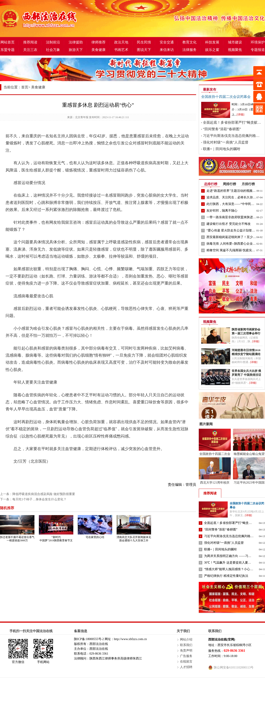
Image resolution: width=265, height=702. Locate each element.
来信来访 (167, 50)
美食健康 (98, 50)
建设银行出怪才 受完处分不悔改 (228, 223)
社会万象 (53, 50)
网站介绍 (186, 639)
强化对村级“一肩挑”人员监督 (225, 142)
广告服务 (186, 656)
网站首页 (7, 42)
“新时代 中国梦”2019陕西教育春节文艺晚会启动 (56, 540)
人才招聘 (186, 667)
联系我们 (186, 645)
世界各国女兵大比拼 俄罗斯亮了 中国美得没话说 (246, 374)
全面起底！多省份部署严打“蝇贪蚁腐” (233, 122)
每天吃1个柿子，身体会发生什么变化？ (39, 499)
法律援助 (76, 42)
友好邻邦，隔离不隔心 (221, 210)
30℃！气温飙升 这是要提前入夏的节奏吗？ (233, 562)
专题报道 (258, 50)
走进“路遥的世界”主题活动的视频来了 (232, 190)
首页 (24, 87)
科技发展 (212, 42)
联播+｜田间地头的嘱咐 (221, 149)
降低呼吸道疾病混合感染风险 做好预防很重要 (43, 494)
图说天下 (144, 50)
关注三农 (30, 50)
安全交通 (167, 42)
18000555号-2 (95, 639)
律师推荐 (98, 42)
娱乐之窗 (212, 50)
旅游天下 (76, 50)
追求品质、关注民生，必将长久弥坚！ (232, 197)
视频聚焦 (235, 50)
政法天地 (121, 42)
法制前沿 (53, 42)
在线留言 (186, 661)
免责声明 (186, 650)
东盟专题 (7, 50)
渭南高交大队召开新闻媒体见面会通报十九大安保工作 (134, 539)
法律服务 (189, 50)
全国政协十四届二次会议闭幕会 (226, 97)
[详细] (240, 114)
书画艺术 (121, 50)
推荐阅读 (30, 42)
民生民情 (144, 42)
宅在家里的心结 (95, 537)
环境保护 (258, 42)
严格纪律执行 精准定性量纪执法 (226, 575)
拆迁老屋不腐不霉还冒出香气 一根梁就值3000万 (17, 539)
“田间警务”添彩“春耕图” (222, 129)
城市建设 (235, 42)
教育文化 (189, 42)
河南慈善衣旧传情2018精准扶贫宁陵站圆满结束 (246, 354)
